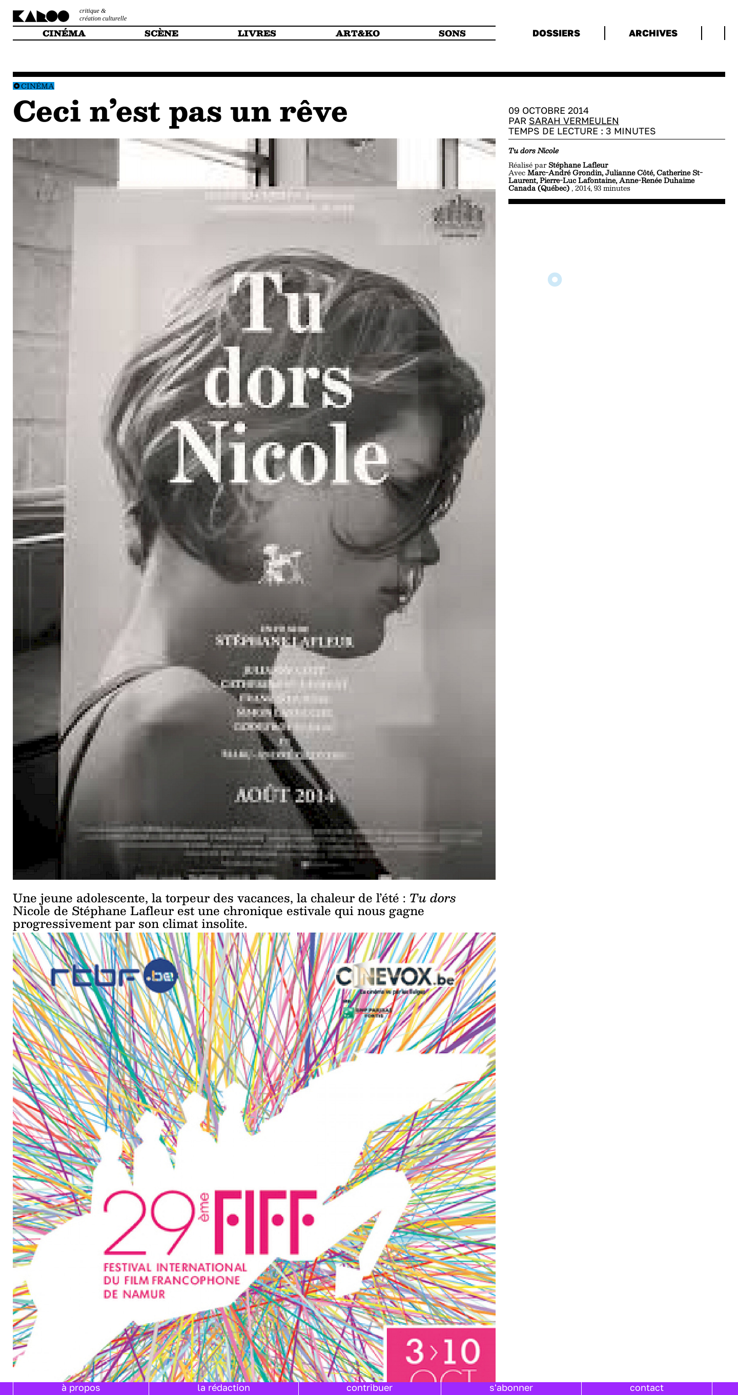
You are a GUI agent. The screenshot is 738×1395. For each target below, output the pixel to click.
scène (161, 33)
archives (653, 32)
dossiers (556, 32)
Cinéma (37, 86)
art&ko (358, 33)
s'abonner (511, 1387)
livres (257, 33)
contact (647, 1387)
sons (452, 33)
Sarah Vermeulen (574, 120)
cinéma (64, 33)
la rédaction (223, 1387)
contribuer (369, 1387)
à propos (80, 1387)
